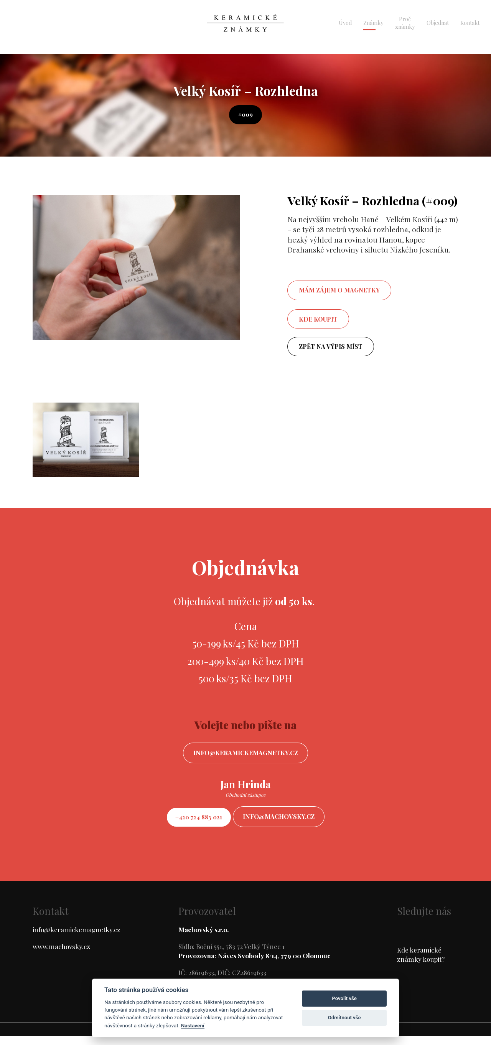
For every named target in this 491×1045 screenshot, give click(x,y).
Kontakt (469, 22)
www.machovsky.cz (61, 955)
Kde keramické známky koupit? (421, 963)
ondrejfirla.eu (287, 1038)
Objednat (438, 22)
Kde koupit (318, 321)
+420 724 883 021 (193, 824)
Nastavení (192, 1025)
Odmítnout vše (344, 1017)
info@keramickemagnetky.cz (245, 757)
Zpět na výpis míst (331, 349)
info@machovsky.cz (285, 824)
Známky (373, 22)
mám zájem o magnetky (340, 291)
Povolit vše (344, 998)
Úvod (345, 22)
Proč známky (405, 22)
